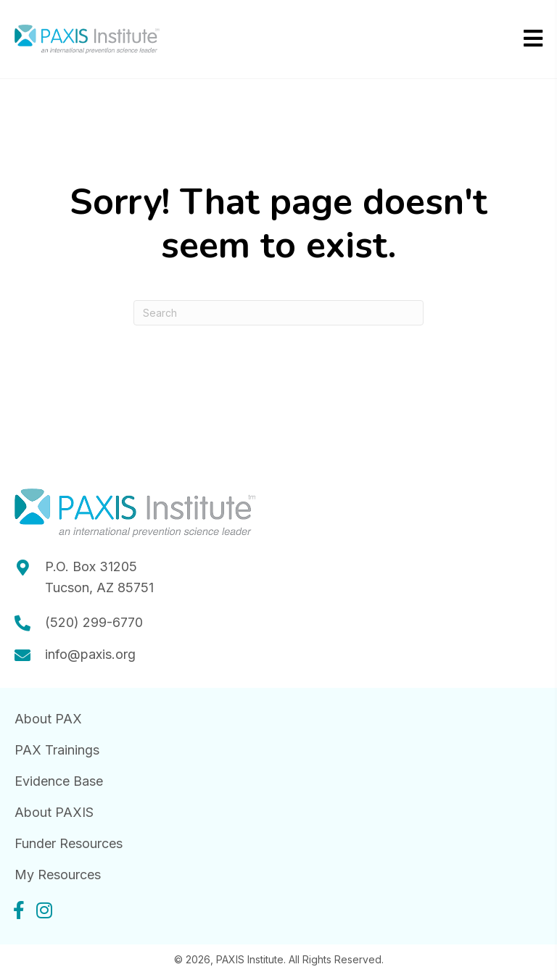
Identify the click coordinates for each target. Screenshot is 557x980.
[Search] (278, 312)
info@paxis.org (90, 654)
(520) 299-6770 (94, 622)
